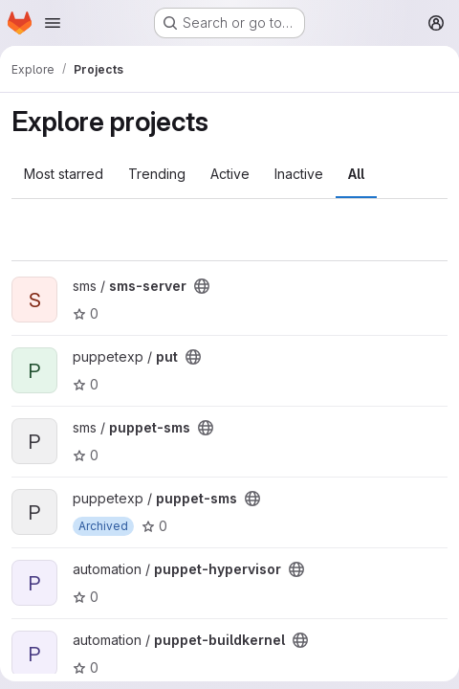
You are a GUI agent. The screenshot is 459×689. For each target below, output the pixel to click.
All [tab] (356, 174)
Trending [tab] (157, 174)
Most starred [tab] (63, 174)
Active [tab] (230, 174)
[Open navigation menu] (52, 23)
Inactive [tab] (298, 174)
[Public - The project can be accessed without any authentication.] (201, 286)
